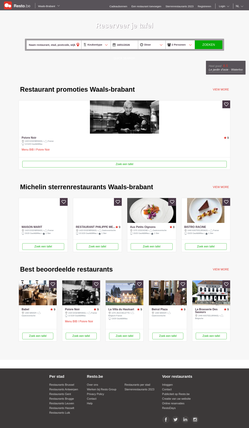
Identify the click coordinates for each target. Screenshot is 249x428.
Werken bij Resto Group (101, 397)
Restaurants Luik (59, 420)
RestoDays (169, 415)
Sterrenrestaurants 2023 (139, 397)
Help (90, 411)
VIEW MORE (221, 187)
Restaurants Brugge (61, 406)
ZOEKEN (208, 44)
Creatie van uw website (176, 406)
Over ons (92, 392)
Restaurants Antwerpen (63, 397)
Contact (91, 406)
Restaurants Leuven (61, 411)
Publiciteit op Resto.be (176, 401)
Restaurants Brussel (61, 392)
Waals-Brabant (49, 6)
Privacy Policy (95, 401)
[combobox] (224, 6)
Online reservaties (173, 411)
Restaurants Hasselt (61, 415)
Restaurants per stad (137, 392)
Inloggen (167, 392)
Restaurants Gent (60, 401)
